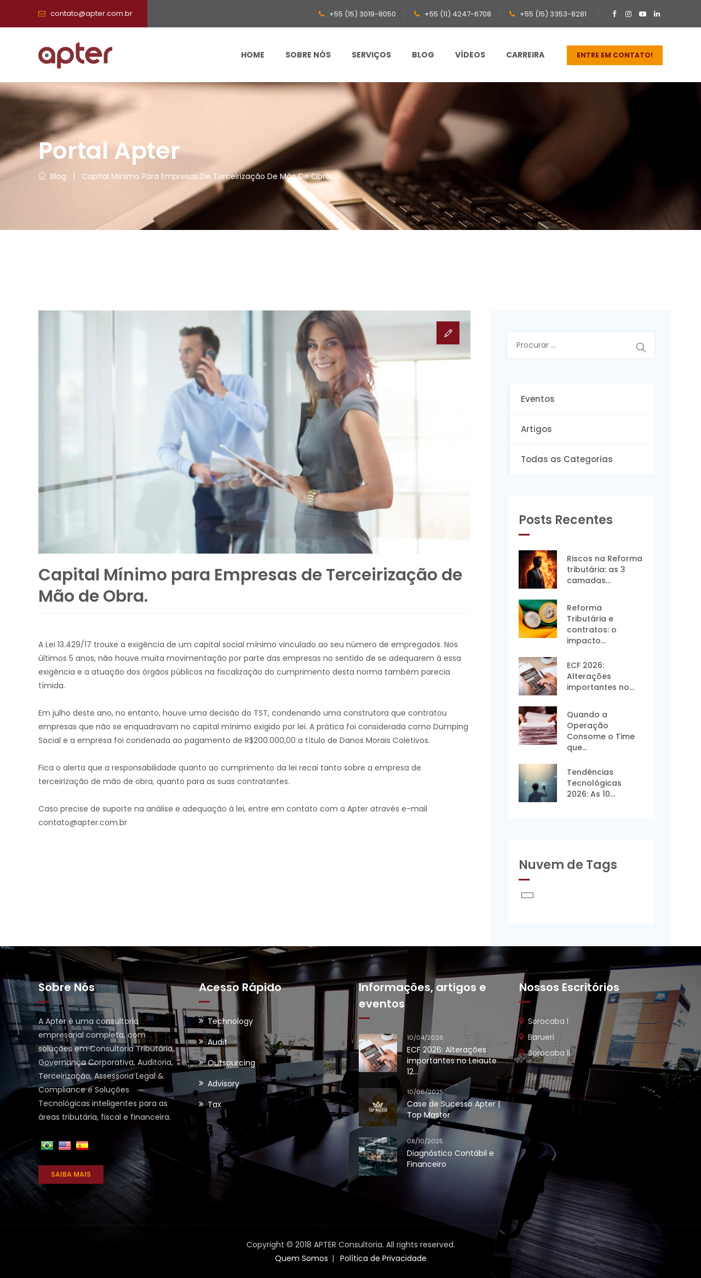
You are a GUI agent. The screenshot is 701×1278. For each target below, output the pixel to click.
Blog (423, 54)
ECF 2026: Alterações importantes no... (600, 676)
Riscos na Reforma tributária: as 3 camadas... (604, 569)
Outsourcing (231, 1062)
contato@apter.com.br (91, 13)
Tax (214, 1104)
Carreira (525, 54)
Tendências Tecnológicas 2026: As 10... (594, 783)
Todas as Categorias (567, 459)
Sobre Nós (308, 54)
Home (253, 54)
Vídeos (470, 54)
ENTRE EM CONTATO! (615, 55)
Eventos (538, 399)
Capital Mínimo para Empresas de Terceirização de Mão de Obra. (207, 176)
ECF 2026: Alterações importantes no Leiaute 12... (452, 1060)
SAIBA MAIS (71, 1174)
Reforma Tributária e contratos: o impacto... (592, 624)
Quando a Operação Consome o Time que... (601, 731)
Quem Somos (301, 1258)
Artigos (536, 429)
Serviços (371, 54)
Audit (217, 1042)
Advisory (223, 1083)
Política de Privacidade (383, 1258)
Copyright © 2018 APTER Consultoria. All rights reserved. (350, 1244)
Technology (230, 1021)
